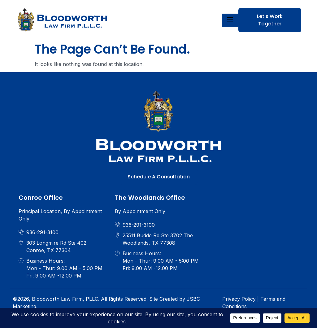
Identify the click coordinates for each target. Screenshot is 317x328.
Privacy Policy (239, 299)
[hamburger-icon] (230, 20)
